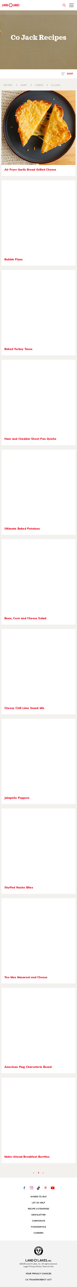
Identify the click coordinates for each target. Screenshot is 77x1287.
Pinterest (46, 1188)
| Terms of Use (48, 1266)
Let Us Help (38, 1203)
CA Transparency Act (38, 1280)
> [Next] (43, 1173)
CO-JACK (55, 85)
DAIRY (24, 85)
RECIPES (8, 85)
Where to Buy (38, 1197)
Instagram (31, 1188)
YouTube (53, 1188)
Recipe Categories (38, 1209)
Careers (38, 1233)
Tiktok (39, 1188)
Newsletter (38, 1215)
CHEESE (39, 85)
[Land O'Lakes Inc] (38, 1261)
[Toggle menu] (71, 6)
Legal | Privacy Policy (32, 1266)
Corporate (38, 1221)
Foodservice (38, 1227)
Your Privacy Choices (38, 1274)
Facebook (24, 1188)
